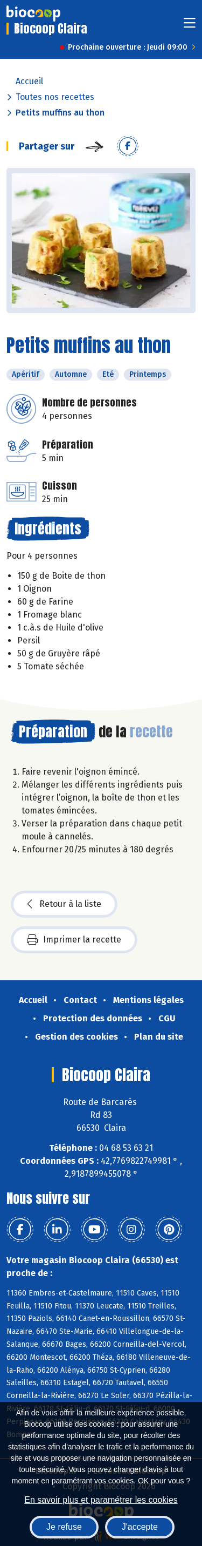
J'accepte (140, 1526)
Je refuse (64, 1526)
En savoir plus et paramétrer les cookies (101, 1499)
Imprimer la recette (74, 939)
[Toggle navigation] (190, 26)
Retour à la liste (64, 904)
